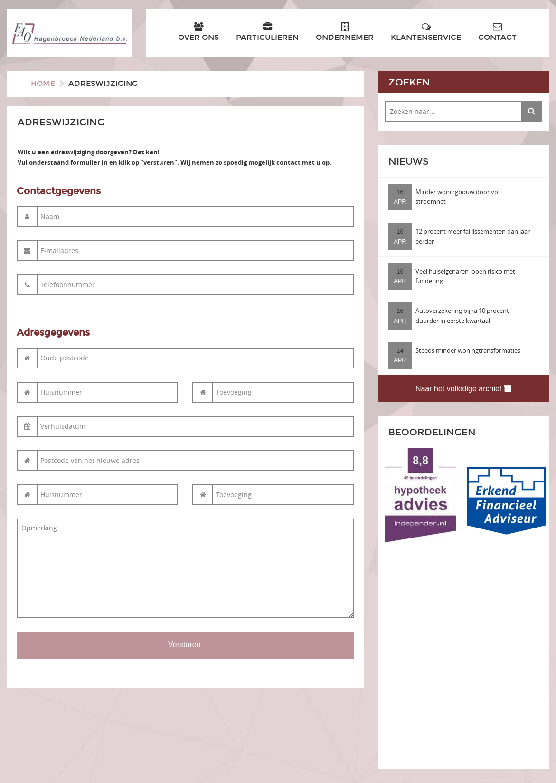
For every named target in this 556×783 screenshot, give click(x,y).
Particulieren (267, 32)
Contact (497, 32)
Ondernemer (345, 32)
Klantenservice (426, 32)
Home (43, 83)
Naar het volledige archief (463, 389)
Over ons (198, 32)
